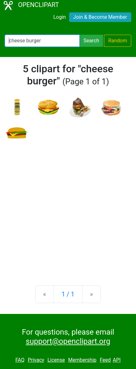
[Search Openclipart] (42, 41)
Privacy (36, 360)
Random (117, 41)
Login (59, 17)
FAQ (19, 360)
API (117, 360)
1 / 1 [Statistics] (68, 294)
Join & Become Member (100, 17)
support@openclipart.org (68, 341)
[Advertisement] (68, 206)
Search (91, 41)
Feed (105, 360)
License (56, 360)
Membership (82, 360)
